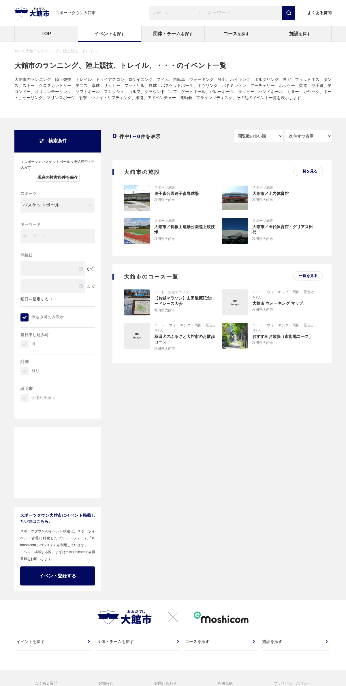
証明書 (26, 388)
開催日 (26, 255)
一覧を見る (308, 171)
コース (236, 33)
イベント (109, 33)
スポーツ (28, 193)
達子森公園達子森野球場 (176, 193)
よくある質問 (319, 12)
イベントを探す (31, 645)
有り (35, 370)
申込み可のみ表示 (47, 317)
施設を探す (272, 645)
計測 (24, 361)
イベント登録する (57, 575)
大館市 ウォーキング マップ (277, 303)
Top (17, 51)
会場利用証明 (43, 397)
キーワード (30, 224)
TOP (46, 33)
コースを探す (198, 645)
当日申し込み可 (34, 334)
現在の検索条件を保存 (57, 177)
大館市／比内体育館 (270, 193)
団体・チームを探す (116, 645)
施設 (300, 33)
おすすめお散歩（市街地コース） (282, 336)
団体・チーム (173, 33)
